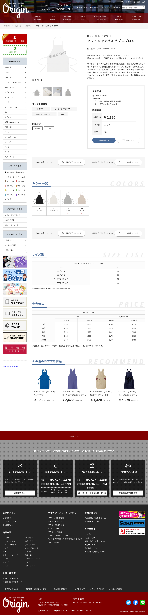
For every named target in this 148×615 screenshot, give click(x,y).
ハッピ (7, 132)
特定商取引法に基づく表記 (35, 589)
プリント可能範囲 (55, 532)
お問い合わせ (9, 250)
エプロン (28, 26)
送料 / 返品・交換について (95, 541)
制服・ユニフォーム (12, 122)
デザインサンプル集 (56, 518)
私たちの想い (8, 518)
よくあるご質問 (10, 245)
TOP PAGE (6, 26)
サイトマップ (79, 589)
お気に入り (83, 7)
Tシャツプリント (9, 521)
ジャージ (8, 142)
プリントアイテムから (13, 215)
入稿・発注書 (9, 573)
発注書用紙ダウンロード (12, 582)
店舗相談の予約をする (128, 493)
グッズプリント (9, 525)
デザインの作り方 (55, 521)
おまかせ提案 (9, 220)
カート (117, 7)
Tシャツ (7, 72)
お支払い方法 (90, 537)
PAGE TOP (74, 436)
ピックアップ (9, 512)
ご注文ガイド (9, 240)
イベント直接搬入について (95, 551)
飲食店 (37, 128)
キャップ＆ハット (11, 107)
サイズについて (91, 534)
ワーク (49, 128)
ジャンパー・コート (12, 137)
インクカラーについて (57, 528)
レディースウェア (11, 92)
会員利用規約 (116, 589)
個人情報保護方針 (60, 589)
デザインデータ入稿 (10, 578)
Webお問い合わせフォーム (95, 518)
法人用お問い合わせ (92, 521)
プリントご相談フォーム (128, 162)
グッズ (7, 152)
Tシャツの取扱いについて (58, 535)
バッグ (7, 102)
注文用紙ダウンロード (71, 162)
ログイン (107, 7)
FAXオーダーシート (11, 225)
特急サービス (90, 544)
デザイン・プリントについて (62, 512)
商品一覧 (18, 26)
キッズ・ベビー (10, 97)
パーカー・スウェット (13, 82)
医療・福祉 (9, 127)
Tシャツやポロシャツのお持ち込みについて (65, 539)
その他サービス (91, 548)
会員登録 (95, 7)
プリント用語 (53, 542)
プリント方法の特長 (56, 525)
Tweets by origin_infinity (10, 366)
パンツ (7, 147)
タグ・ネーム (9, 157)
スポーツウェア (10, 87)
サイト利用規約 (98, 589)
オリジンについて (11, 589)
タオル (7, 112)
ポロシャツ (9, 77)
